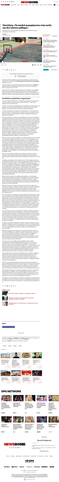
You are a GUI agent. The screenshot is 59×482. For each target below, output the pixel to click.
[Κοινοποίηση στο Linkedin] (11, 70)
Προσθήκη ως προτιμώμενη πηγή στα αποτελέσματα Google (21, 76)
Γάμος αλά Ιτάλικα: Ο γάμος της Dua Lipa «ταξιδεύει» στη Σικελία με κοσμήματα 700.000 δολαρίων (17, 426)
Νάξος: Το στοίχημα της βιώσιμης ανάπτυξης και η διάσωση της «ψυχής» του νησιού (50, 51)
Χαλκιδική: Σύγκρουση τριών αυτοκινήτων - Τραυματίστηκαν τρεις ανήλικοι (50, 66)
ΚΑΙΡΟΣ (43, 4)
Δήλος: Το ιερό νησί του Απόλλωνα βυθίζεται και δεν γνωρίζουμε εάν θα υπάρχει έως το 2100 (5, 361)
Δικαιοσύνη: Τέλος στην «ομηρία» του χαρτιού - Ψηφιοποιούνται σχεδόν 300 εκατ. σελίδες (50, 56)
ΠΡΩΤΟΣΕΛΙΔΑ (48, 4)
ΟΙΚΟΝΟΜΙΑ (24, 4)
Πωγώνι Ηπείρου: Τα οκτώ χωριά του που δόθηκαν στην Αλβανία (5, 378)
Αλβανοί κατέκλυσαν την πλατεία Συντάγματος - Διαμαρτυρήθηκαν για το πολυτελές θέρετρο (16, 379)
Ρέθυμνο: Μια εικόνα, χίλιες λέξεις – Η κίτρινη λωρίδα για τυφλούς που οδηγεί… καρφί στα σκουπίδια (50, 61)
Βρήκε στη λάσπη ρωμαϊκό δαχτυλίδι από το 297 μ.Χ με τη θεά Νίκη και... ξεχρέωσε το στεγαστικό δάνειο (26, 362)
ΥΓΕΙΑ (28, 4)
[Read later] (41, 65)
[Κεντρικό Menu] (57, 4)
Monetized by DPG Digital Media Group (33, 470)
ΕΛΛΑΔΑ (16, 4)
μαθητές (6, 31)
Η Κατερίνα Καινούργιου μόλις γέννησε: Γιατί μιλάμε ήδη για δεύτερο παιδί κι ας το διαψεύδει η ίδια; (29, 406)
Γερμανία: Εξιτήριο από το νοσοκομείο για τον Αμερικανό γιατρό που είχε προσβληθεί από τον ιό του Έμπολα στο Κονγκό (50, 41)
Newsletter (9, 340)
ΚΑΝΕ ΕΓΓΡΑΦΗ (44, 451)
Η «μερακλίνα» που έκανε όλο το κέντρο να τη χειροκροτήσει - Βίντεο (36, 379)
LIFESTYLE (39, 4)
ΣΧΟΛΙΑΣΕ (34, 65)
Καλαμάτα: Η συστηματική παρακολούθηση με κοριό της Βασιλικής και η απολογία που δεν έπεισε (5, 406)
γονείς (13, 79)
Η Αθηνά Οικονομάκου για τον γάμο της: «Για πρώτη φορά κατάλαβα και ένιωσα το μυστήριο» (41, 405)
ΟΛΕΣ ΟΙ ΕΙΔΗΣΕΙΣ (11, 4)
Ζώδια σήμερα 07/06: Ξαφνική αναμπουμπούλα (52, 425)
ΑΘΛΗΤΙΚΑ (35, 4)
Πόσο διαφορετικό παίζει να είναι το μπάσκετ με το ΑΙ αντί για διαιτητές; (17, 405)
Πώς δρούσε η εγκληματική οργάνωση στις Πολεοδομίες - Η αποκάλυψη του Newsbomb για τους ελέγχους (52, 406)
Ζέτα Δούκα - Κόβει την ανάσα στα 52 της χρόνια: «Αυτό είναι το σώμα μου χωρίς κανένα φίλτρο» (29, 426)
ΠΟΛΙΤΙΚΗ (20, 4)
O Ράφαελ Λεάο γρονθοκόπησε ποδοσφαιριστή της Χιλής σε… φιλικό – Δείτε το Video (40, 426)
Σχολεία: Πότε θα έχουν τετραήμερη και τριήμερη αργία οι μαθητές (22, 293)
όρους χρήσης (48, 445)
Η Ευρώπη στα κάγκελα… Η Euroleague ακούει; (5, 425)
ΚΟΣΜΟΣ (31, 4)
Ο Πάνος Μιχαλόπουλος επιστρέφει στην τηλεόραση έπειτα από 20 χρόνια (36, 361)
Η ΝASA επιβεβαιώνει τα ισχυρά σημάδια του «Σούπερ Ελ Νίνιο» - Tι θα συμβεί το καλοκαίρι (26, 379)
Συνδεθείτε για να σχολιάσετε (8, 326)
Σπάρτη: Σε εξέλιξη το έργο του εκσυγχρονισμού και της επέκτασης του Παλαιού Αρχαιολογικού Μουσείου (49, 46)
